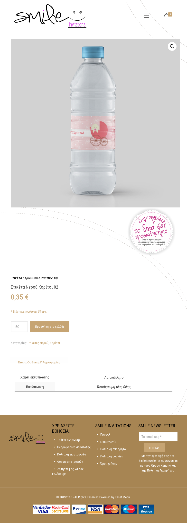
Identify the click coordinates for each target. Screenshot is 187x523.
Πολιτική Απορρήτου (160, 470)
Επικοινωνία (108, 442)
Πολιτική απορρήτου (114, 449)
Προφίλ (105, 434)
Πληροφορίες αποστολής (74, 447)
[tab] (39, 362)
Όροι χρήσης (108, 463)
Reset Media (123, 497)
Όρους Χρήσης (161, 465)
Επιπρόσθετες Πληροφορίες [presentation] (39, 362)
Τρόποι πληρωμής (69, 440)
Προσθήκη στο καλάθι (49, 326)
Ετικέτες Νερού (38, 343)
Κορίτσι (55, 343)
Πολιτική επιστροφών (71, 454)
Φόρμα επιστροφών (70, 461)
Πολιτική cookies (111, 456)
